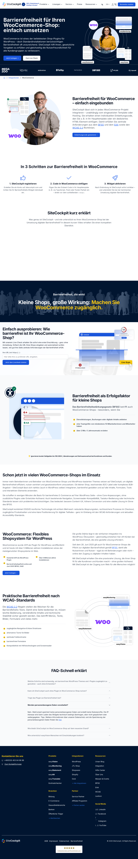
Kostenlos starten (126, 4)
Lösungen (57, 4)
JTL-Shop (76, 766)
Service (70, 4)
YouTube (100, 825)
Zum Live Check (32, 58)
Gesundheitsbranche (57, 805)
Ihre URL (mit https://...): (11, 352)
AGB (46, 841)
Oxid (74, 779)
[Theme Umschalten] (102, 4)
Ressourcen (91, 4)
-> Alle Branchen (54, 818)
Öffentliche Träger (56, 814)
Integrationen (14, 78)
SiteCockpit (117, 841)
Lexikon (98, 796)
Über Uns (99, 774)
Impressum (53, 841)
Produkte (44, 4)
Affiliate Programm (79, 801)
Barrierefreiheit (77, 841)
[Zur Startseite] (12, 4)
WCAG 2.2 (77, 127)
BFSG (101, 124)
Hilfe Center (100, 770)
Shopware (76, 770)
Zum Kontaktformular (13, 764)
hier (60, 720)
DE (107, 4)
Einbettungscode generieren (86, 135)
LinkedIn (100, 809)
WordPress (76, 761)
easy (53, 761)
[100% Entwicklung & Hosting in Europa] (23, 4)
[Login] (113, 4)
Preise (79, 4)
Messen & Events (102, 779)
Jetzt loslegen (12, 58)
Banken (51, 809)
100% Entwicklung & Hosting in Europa (32, 4)
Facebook (100, 814)
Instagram (100, 821)
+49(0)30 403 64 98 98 (13, 760)
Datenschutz (64, 841)
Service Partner (78, 796)
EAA (116, 124)
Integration (99, 766)
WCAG (98, 792)
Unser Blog (99, 761)
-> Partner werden (78, 805)
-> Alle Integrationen (79, 783)
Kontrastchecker (55, 783)
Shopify (75, 774)
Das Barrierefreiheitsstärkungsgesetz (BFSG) (96, 407)
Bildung (52, 796)
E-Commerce (54, 801)
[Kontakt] (115, 4)
